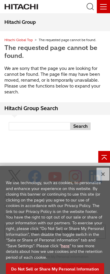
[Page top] (104, 157)
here (65, 248)
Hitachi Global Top (18, 40)
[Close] (103, 177)
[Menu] (103, 6)
